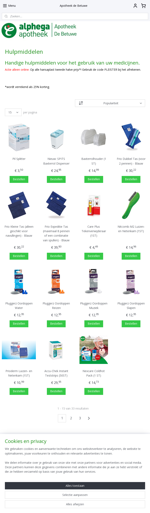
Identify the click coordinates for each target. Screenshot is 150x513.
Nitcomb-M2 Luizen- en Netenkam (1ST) (131, 229)
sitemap (63, 505)
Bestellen (19, 179)
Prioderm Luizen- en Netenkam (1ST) (19, 373)
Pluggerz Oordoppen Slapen (131, 305)
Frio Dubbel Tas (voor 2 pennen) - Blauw (131, 161)
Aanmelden (112, 459)
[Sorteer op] (110, 103)
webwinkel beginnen (87, 505)
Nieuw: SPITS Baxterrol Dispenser (56, 161)
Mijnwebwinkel (123, 505)
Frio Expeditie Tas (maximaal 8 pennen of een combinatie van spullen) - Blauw (56, 233)
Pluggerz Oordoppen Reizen (56, 305)
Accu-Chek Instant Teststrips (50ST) (56, 373)
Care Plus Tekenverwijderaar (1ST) (94, 231)
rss (72, 505)
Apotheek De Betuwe (68, 484)
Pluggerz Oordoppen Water (19, 305)
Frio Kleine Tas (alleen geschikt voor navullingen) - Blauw (18, 231)
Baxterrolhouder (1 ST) (93, 161)
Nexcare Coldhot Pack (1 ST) (94, 373)
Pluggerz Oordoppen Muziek (93, 305)
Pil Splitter (18, 159)
